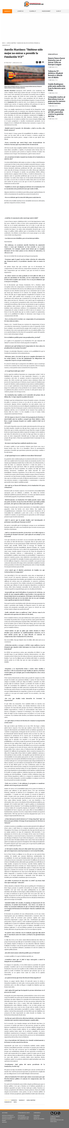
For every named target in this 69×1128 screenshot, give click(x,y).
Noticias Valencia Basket (7, 1119)
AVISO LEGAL (53, 1121)
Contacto (36, 1117)
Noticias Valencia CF (8, 1115)
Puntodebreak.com (23, 1117)
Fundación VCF (8, 1102)
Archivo (4, 1122)
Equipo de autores (39, 1118)
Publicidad (37, 1115)
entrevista (14, 1100)
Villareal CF (32, 11)
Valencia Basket (46, 11)
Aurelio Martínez (31, 1100)
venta (15, 1102)
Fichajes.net (21, 1115)
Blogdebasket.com (23, 1118)
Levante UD (20, 11)
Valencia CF (7, 11)
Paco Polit (9, 62)
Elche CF (58, 11)
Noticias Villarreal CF (8, 1117)
